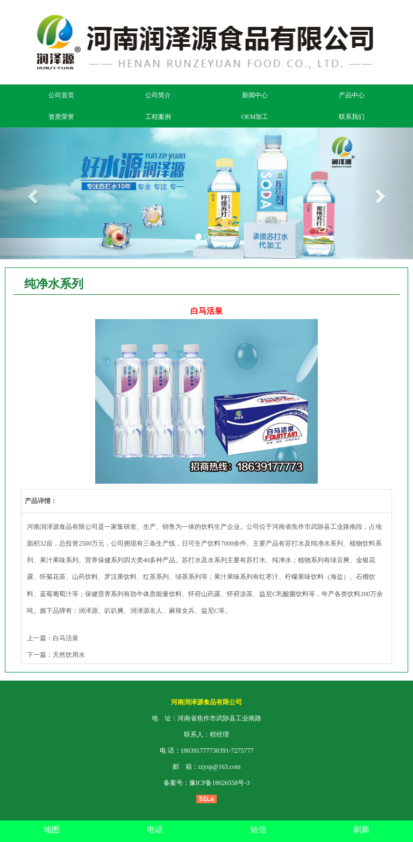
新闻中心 (255, 95)
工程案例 (158, 117)
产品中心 (352, 95)
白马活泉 (66, 638)
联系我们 (352, 117)
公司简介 (158, 95)
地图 (52, 829)
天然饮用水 (69, 655)
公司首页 (61, 95)
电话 (155, 829)
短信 (258, 829)
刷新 (361, 829)
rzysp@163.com (219, 766)
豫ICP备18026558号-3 (219, 783)
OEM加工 (255, 117)
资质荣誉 (61, 117)
